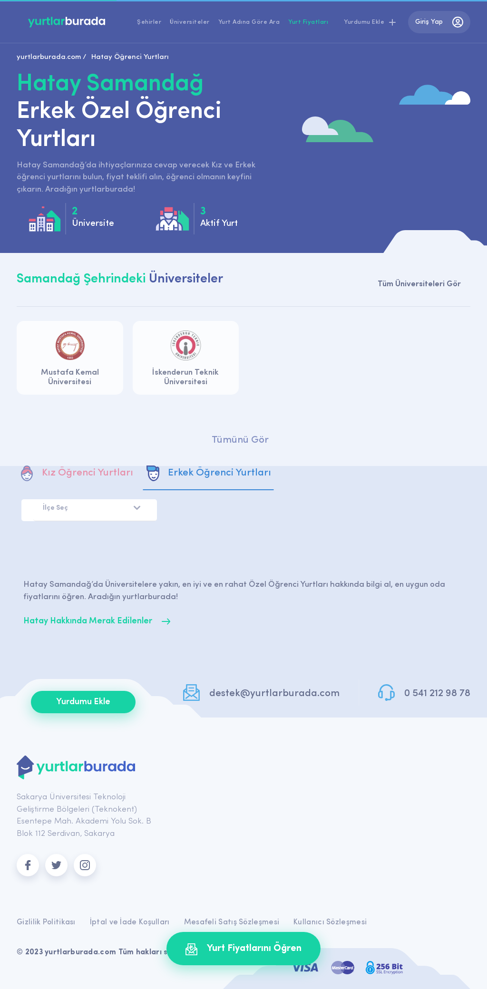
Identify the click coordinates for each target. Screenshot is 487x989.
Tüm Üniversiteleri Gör (419, 284)
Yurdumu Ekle (83, 702)
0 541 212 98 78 (437, 693)
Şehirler (149, 22)
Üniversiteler (190, 22)
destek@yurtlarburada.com (274, 693)
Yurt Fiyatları (308, 22)
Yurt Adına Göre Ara (249, 22)
